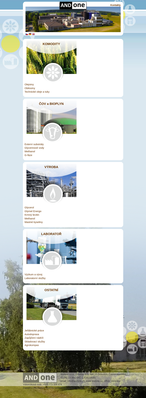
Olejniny (29, 84)
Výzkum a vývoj (33, 274)
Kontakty (115, 5)
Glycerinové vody (34, 147)
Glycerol (29, 207)
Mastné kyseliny (34, 222)
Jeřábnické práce (34, 330)
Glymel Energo (33, 211)
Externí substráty (34, 144)
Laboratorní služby (35, 278)
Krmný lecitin (32, 214)
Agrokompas (32, 345)
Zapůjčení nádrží (34, 337)
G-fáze (28, 155)
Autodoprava (32, 334)
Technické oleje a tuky (37, 91)
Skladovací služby (35, 341)
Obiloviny (30, 88)
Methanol (30, 151)
